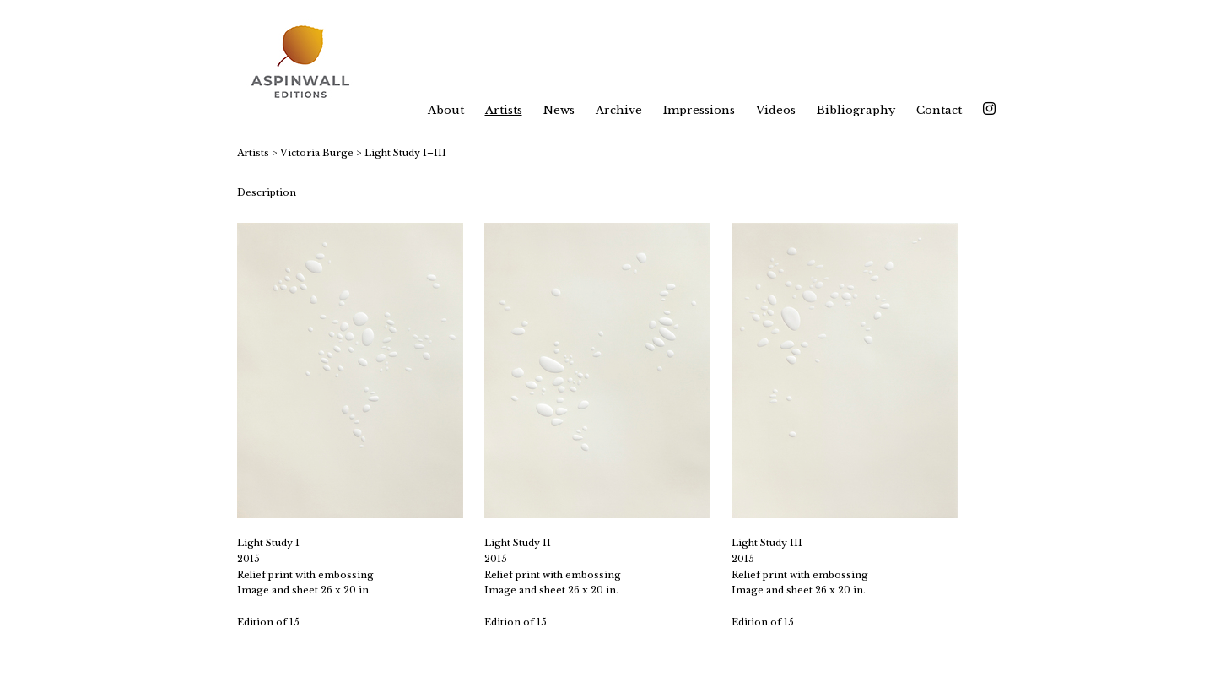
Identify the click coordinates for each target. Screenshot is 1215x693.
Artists (503, 110)
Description (266, 192)
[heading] (310, 63)
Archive (619, 110)
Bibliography (856, 110)
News (559, 110)
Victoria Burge (317, 153)
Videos (776, 110)
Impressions (699, 110)
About (446, 110)
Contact (939, 110)
